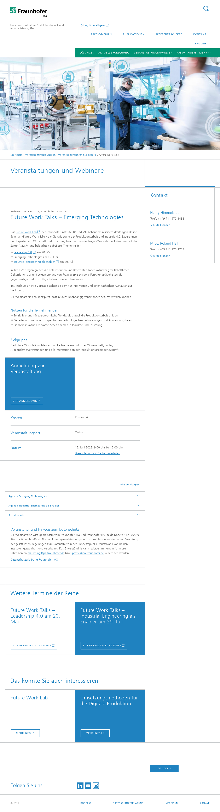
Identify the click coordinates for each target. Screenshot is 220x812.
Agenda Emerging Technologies (27, 496)
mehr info (23, 733)
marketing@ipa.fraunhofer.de (46, 553)
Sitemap (204, 803)
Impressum (171, 803)
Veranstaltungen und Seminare (77, 154)
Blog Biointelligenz (94, 25)
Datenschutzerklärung (128, 803)
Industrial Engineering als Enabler (34, 262)
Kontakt (199, 34)
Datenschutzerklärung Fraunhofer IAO (34, 559)
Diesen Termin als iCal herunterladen (97, 453)
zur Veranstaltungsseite (32, 645)
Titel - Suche (206, 8)
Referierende (16, 515)
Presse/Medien (101, 34)
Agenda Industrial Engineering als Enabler (33, 505)
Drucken (164, 768)
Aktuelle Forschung (113, 52)
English (200, 43)
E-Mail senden (161, 225)
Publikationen (134, 34)
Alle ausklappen (130, 484)
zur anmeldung (25, 400)
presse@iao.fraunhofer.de (88, 553)
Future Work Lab (26, 232)
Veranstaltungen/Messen (153, 52)
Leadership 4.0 (23, 252)
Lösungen (87, 52)
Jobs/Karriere (187, 52)
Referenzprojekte (169, 34)
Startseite (17, 154)
